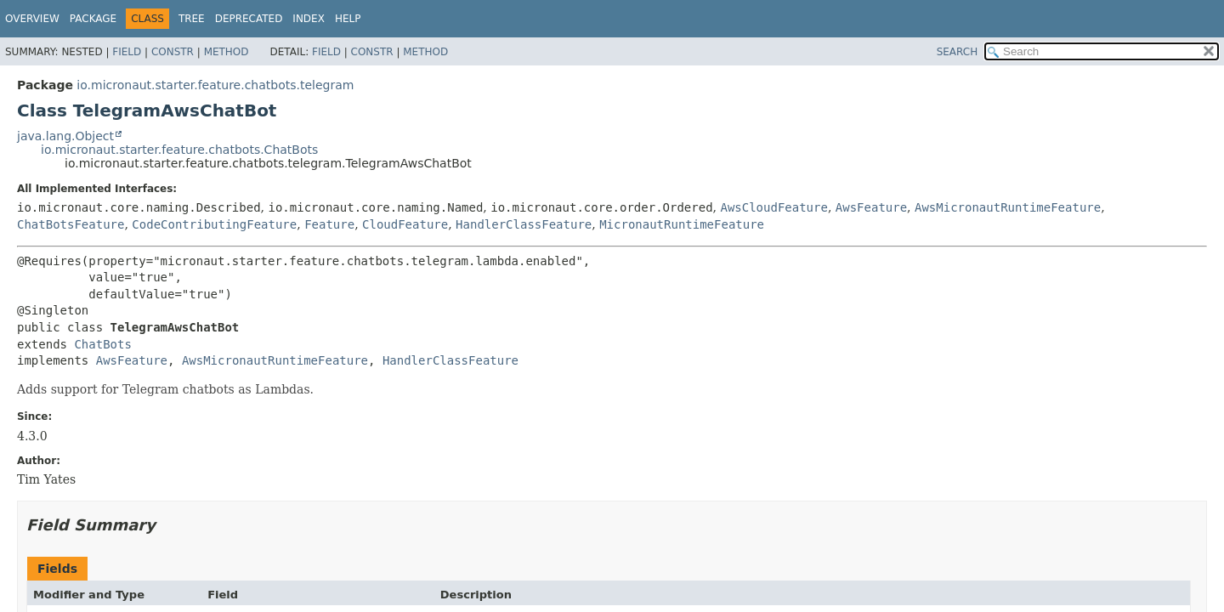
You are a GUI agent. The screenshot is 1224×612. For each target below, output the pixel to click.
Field (126, 52)
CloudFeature (405, 224)
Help (348, 19)
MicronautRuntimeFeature (681, 224)
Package (93, 19)
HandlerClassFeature (524, 224)
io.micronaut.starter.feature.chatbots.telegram (215, 85)
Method (226, 52)
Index (308, 19)
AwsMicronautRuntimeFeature (1008, 207)
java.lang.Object (65, 136)
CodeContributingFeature (214, 224)
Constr (172, 52)
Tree (191, 19)
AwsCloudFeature (773, 207)
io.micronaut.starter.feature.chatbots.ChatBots (179, 149)
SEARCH (957, 52)
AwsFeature (871, 207)
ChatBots (102, 344)
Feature (329, 224)
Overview (32, 19)
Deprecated (249, 19)
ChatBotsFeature (70, 224)
